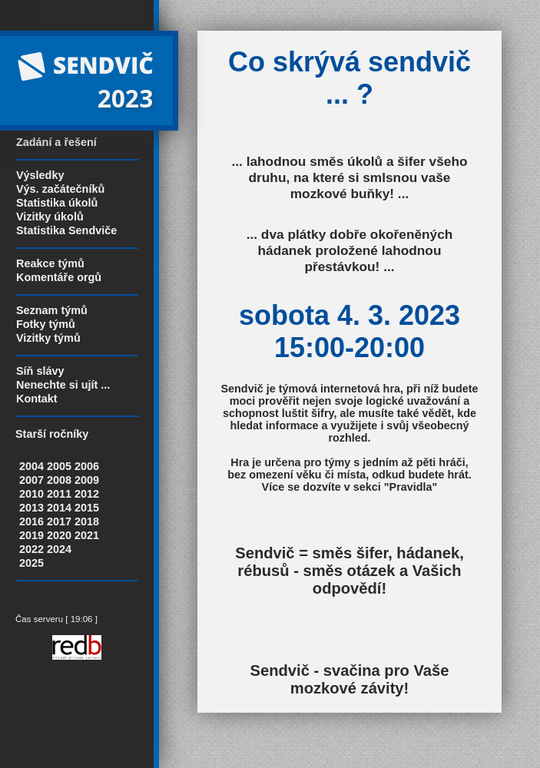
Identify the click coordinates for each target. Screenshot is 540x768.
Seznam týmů (52, 310)
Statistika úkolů (57, 203)
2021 (87, 535)
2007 (31, 480)
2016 (31, 521)
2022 (31, 549)
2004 (31, 466)
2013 (31, 508)
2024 (59, 549)
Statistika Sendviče (66, 230)
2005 (59, 466)
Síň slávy (40, 371)
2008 (59, 480)
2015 (87, 508)
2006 (87, 466)
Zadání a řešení (56, 142)
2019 (31, 535)
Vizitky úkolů (50, 216)
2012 (87, 494)
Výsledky (40, 175)
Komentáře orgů (58, 277)
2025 (31, 563)
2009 (87, 480)
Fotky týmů (45, 324)
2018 (87, 521)
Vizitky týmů (48, 338)
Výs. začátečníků (60, 189)
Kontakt (37, 398)
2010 (31, 494)
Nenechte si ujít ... (63, 385)
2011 (59, 494)
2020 (59, 535)
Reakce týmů (50, 263)
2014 (59, 508)
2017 (59, 521)
